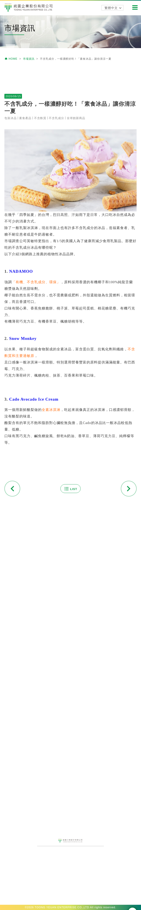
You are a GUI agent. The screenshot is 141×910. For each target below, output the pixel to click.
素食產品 (25, 220)
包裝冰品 (10, 220)
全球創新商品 (76, 220)
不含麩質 (40, 220)
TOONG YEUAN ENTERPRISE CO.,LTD (62, 907)
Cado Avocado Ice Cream (33, 502)
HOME (11, 58)
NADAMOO (21, 374)
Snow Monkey (23, 441)
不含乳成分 (56, 220)
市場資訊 (29, 58)
